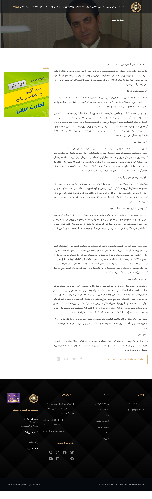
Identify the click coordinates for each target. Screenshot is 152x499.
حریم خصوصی (34, 492)
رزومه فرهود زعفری (102, 411)
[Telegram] (72, 467)
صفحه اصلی (118, 6)
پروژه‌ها (14, 6)
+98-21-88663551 (53, 432)
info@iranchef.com (53, 439)
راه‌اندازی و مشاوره (51, 6)
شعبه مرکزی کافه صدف (136, 411)
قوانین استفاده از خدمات (16, 492)
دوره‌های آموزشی (103, 435)
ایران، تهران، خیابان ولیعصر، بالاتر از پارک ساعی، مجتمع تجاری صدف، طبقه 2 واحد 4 (59, 417)
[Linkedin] (57, 467)
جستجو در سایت (116, 20)
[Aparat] (65, 467)
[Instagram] (57, 460)
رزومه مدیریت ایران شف (90, 6)
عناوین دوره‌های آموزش (70, 6)
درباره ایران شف (106, 6)
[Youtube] (51, 467)
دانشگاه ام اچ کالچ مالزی (136, 417)
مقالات (33, 6)
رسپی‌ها (27, 6)
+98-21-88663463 (53, 428)
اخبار (39, 6)
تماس (20, 6)
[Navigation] (143, 6)
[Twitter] (72, 460)
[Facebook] (64, 460)
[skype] (50, 460)
